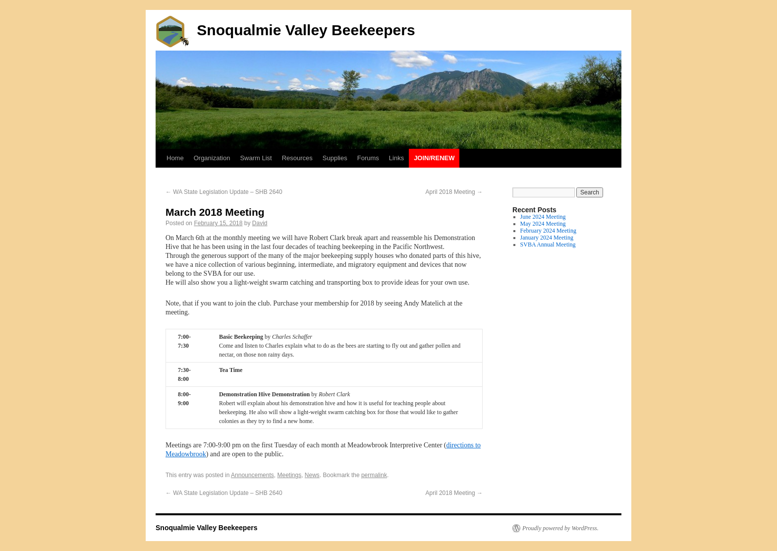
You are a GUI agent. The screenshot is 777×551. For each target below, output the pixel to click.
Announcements (252, 475)
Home (175, 158)
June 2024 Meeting (543, 216)
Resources (297, 158)
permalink (374, 475)
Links (396, 158)
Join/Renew (434, 158)
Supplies (335, 158)
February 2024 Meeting (548, 230)
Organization (212, 158)
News (312, 475)
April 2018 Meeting (454, 191)
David (260, 223)
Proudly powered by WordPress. (560, 528)
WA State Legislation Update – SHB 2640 (224, 191)
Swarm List (256, 158)
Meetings (289, 475)
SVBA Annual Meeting (548, 244)
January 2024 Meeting (546, 237)
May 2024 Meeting (543, 223)
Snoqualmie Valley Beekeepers (285, 30)
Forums (368, 158)
